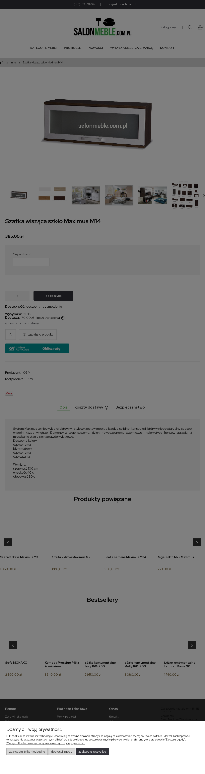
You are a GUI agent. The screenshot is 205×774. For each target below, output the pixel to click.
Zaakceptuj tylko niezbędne (27, 752)
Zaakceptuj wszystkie (92, 752)
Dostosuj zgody (61, 752)
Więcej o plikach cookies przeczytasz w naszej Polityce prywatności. (45, 743)
